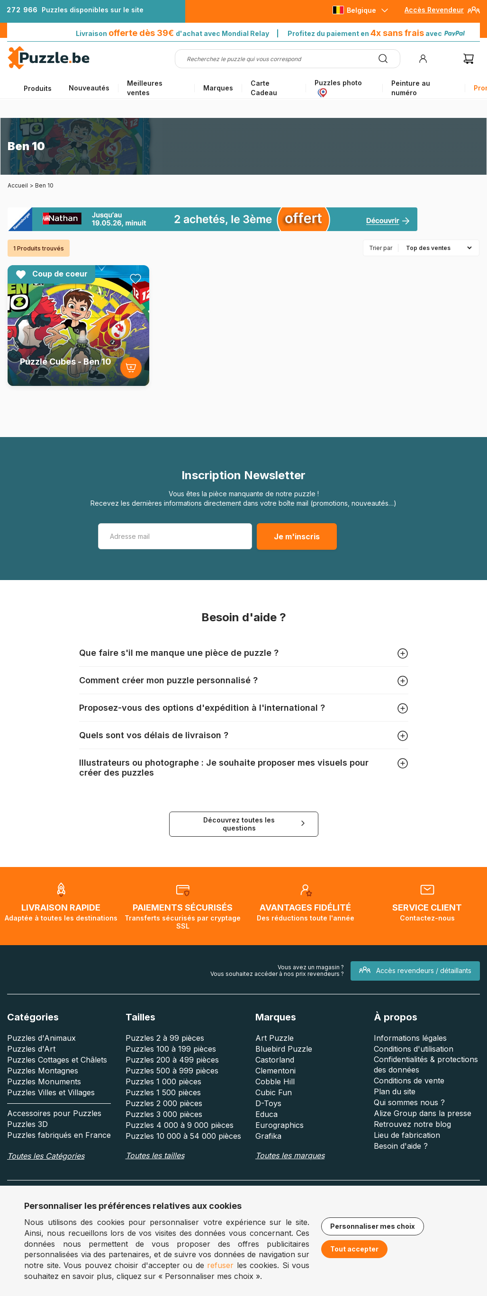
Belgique (361, 10)
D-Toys (268, 1103)
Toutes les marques (290, 1155)
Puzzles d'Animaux (41, 1038)
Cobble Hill (275, 1081)
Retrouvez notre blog (412, 1124)
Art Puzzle (274, 1038)
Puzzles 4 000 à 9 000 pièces (180, 1125)
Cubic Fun (273, 1092)
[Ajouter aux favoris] (135, 279)
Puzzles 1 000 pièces (163, 1081)
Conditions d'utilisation (413, 1049)
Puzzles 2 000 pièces (164, 1103)
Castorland (274, 1059)
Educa (266, 1114)
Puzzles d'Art (31, 1049)
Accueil (18, 185)
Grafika (268, 1136)
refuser (220, 1265)
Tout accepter (354, 1249)
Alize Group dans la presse (422, 1113)
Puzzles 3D (27, 1124)
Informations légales (410, 1038)
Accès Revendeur (434, 10)
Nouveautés (89, 88)
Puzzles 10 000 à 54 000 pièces (183, 1136)
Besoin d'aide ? (401, 1146)
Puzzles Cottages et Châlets (57, 1059)
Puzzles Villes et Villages (51, 1092)
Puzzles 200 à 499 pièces (172, 1059)
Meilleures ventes (144, 88)
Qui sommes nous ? (409, 1102)
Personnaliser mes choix (372, 1226)
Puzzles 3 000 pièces (164, 1114)
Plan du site (394, 1091)
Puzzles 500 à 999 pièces (172, 1070)
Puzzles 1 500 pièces (163, 1092)
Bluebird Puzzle (283, 1049)
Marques (218, 88)
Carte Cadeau (264, 88)
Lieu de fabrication (407, 1135)
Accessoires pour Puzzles (54, 1113)
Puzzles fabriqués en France (59, 1135)
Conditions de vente (409, 1080)
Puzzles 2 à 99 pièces (165, 1038)
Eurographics (279, 1125)
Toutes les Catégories (45, 1156)
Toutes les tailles (155, 1155)
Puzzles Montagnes (42, 1070)
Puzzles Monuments (44, 1081)
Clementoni (275, 1070)
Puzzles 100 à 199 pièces (171, 1049)
